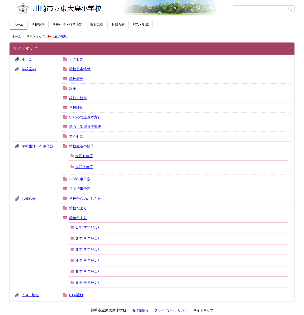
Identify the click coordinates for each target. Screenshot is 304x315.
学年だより (78, 218)
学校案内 (38, 24)
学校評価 (76, 107)
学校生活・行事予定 (67, 24)
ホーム (19, 24)
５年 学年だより (88, 271)
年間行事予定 (79, 179)
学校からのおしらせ (85, 199)
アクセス (76, 59)
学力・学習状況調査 (85, 127)
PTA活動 (76, 295)
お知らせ (118, 24)
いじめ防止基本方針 (85, 117)
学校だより (78, 208)
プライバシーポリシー (171, 310)
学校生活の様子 (81, 146)
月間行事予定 (79, 189)
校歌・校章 (78, 98)
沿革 (72, 88)
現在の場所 (59, 36)
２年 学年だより (88, 238)
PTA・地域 (141, 24)
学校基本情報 (79, 69)
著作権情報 (140, 310)
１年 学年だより (88, 227)
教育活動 (97, 24)
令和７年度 (84, 167)
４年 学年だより (88, 261)
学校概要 (76, 79)
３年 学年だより (88, 249)
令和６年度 (84, 156)
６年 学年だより (88, 283)
